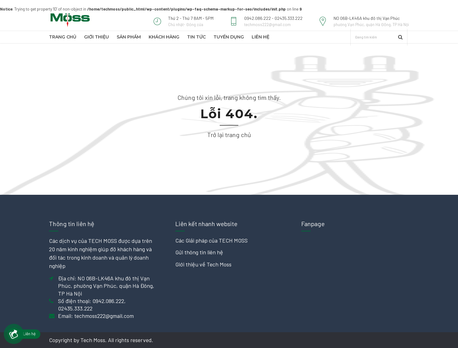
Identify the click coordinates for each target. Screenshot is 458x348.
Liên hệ (260, 37)
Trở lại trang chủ (229, 134)
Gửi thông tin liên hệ (199, 252)
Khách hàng (164, 37)
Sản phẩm (129, 37)
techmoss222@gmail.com (104, 315)
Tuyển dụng (228, 37)
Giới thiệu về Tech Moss (203, 264)
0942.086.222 (108, 300)
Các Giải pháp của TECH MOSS (211, 240)
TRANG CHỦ (62, 37)
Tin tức (196, 37)
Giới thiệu (96, 37)
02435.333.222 (75, 308)
